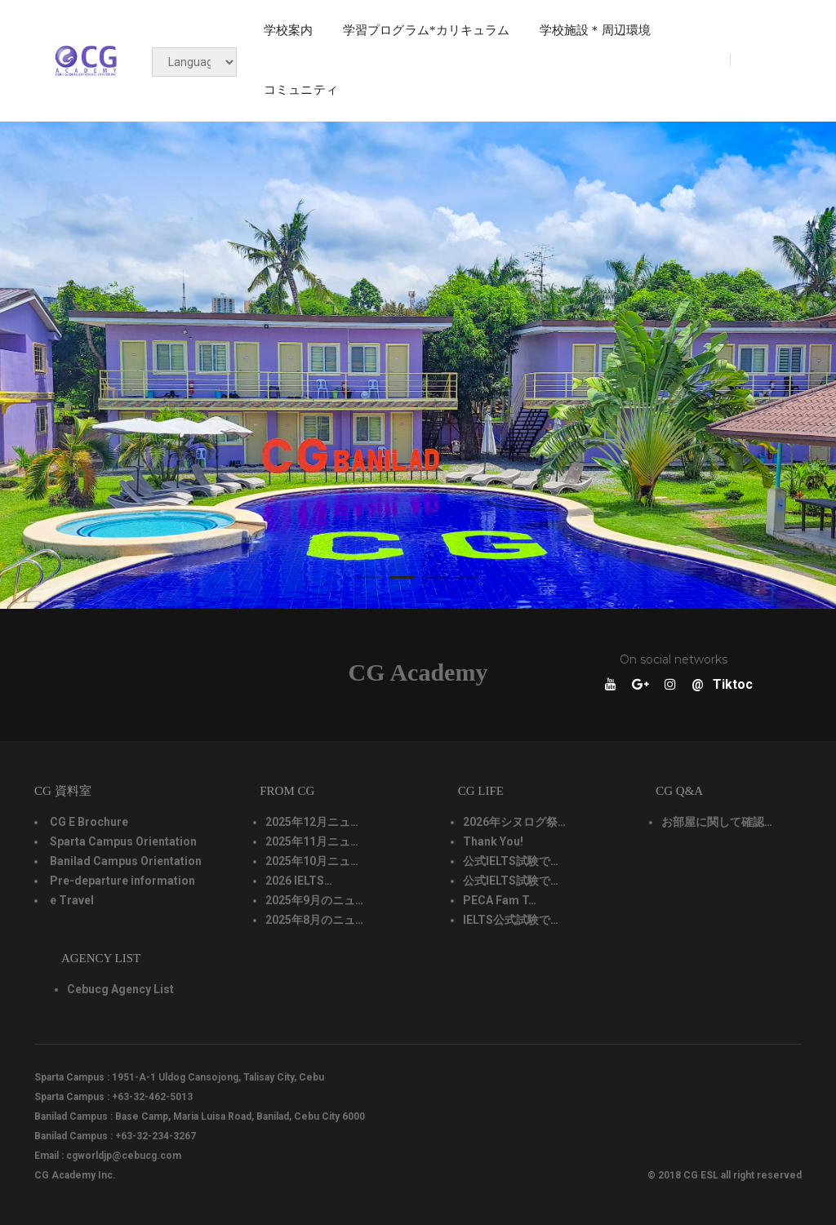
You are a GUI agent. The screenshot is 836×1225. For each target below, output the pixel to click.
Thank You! (493, 841)
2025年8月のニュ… (314, 919)
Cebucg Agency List (120, 989)
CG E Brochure (89, 821)
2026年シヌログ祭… (514, 821)
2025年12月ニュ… (311, 821)
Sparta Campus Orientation (123, 841)
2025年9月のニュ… (314, 900)
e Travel (72, 900)
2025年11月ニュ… (311, 841)
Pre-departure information (122, 880)
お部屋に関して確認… (716, 821)
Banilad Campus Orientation (126, 861)
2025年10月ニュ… (311, 861)
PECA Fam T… (499, 900)
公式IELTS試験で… (510, 861)
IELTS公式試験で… (510, 919)
